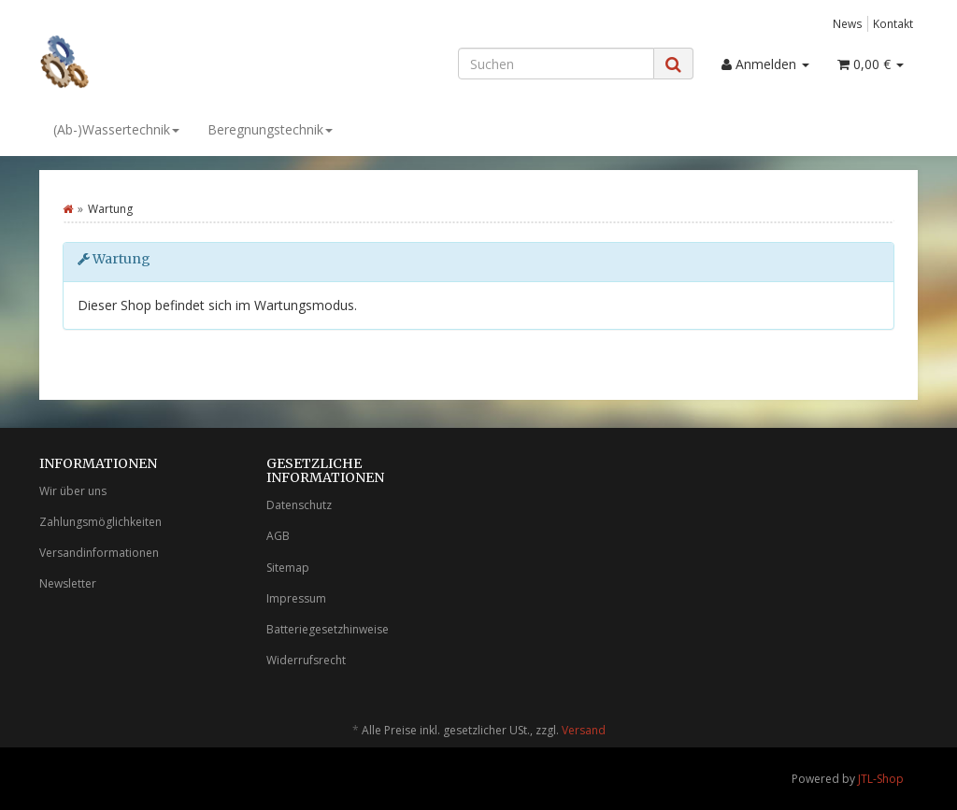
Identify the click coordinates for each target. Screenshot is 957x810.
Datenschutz (299, 505)
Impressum (296, 598)
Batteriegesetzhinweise (327, 629)
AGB (278, 536)
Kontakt (893, 23)
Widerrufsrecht (306, 660)
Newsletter (67, 583)
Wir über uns (73, 491)
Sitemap (287, 568)
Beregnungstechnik (270, 129)
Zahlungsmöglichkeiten (100, 522)
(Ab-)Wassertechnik (116, 129)
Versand (584, 730)
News (848, 23)
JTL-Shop (881, 779)
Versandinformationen (99, 553)
